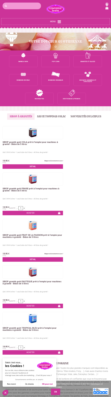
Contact (78, 348)
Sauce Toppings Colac (51, 97)
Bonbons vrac (44, 348)
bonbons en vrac (20, 259)
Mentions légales (82, 370)
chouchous (74, 256)
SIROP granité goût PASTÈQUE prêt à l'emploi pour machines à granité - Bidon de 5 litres (18, 172)
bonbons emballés (38, 259)
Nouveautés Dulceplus (87, 97)
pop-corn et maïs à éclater (77, 262)
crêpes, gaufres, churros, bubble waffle (50, 256)
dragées (59, 262)
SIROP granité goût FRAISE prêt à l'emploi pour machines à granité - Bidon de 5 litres (55, 126)
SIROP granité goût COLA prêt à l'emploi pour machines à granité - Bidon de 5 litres (19, 126)
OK (106, 313)
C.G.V (77, 366)
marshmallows (98, 259)
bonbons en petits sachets (78, 259)
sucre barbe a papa (70, 253)
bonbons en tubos (56, 259)
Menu (55, 22)
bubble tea (95, 262)
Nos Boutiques (81, 373)
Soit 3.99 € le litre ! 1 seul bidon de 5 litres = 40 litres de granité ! (19, 134)
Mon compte (81, 357)
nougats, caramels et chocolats (39, 262)
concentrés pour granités (50, 265)
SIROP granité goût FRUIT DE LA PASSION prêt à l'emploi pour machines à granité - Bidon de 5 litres (90, 127)
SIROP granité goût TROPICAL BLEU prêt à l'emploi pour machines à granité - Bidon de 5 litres (54, 173)
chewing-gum (8, 262)
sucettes (20, 262)
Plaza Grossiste (103, 374)
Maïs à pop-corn (27, 356)
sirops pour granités (72, 265)
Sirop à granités (19, 97)
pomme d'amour (23, 256)
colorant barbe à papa (90, 253)
